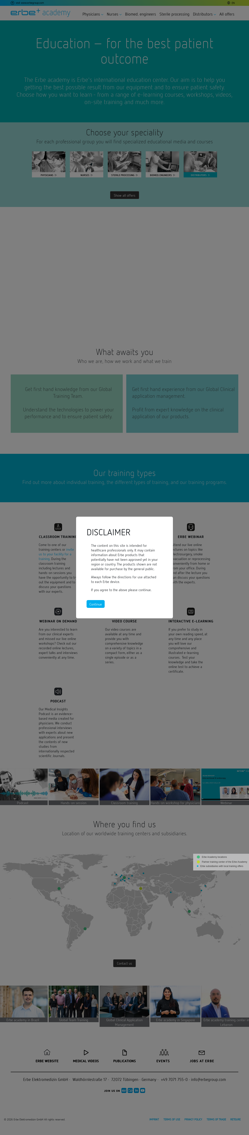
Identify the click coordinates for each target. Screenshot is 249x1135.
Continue (95, 604)
